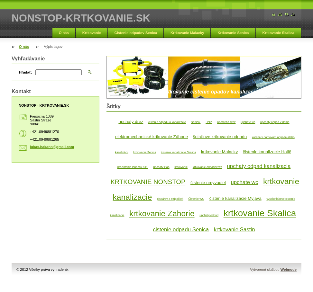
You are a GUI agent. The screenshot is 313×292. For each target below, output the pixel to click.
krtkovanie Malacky (219, 151)
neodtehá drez (226, 122)
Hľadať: (25, 72)
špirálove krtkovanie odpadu (220, 136)
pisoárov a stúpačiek (170, 198)
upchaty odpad (208, 215)
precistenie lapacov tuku (132, 167)
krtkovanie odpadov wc (207, 167)
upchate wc (244, 182)
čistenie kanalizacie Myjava (235, 198)
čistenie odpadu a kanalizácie (167, 122)
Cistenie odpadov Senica (136, 33)
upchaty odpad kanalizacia (259, 166)
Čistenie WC (196, 198)
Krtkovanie (91, 33)
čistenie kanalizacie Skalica (178, 152)
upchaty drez (130, 121)
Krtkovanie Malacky (187, 33)
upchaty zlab (161, 167)
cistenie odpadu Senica (181, 229)
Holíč (209, 122)
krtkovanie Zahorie (162, 213)
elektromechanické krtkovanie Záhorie (151, 136)
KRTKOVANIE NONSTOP (147, 181)
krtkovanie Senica (144, 152)
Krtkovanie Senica (233, 33)
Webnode (289, 269)
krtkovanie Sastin (234, 229)
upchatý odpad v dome (275, 122)
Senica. (196, 122)
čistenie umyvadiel (208, 182)
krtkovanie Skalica (260, 213)
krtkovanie (181, 167)
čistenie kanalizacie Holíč (267, 151)
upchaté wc (248, 122)
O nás (64, 33)
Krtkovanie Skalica (278, 33)
